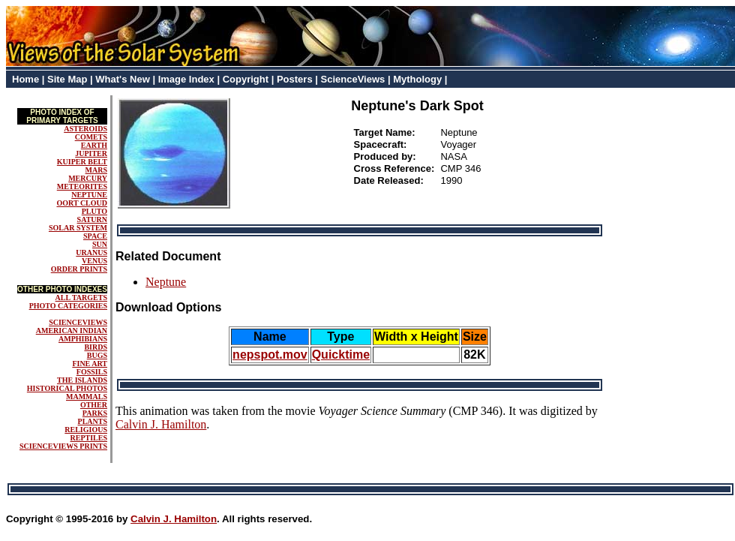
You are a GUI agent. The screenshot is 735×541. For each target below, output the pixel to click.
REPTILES (88, 438)
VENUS (94, 261)
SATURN (92, 219)
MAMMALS (86, 396)
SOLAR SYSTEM (78, 228)
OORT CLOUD (81, 203)
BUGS (97, 355)
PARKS (94, 413)
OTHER (93, 405)
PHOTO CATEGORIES (68, 306)
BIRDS (95, 347)
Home (25, 79)
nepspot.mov (270, 354)
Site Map (67, 79)
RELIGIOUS (85, 429)
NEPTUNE (89, 195)
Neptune (166, 281)
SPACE (95, 236)
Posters (295, 79)
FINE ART (89, 363)
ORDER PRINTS (79, 269)
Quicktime (341, 354)
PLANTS (92, 421)
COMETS (91, 137)
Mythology (417, 79)
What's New (122, 79)
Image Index (186, 79)
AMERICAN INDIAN (71, 330)
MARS (96, 170)
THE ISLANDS (82, 380)
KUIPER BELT (82, 162)
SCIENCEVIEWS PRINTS (63, 446)
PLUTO (94, 211)
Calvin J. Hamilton (161, 424)
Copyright (245, 79)
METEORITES (82, 186)
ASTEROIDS (85, 129)
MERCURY (87, 178)
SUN (99, 244)
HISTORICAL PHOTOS (67, 388)
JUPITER (91, 153)
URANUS (91, 252)
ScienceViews (353, 79)
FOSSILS (91, 372)
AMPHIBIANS (82, 339)
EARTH (94, 145)
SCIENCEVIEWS (78, 322)
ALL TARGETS (81, 297)
